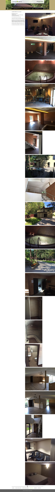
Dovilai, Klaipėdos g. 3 (40, 2)
